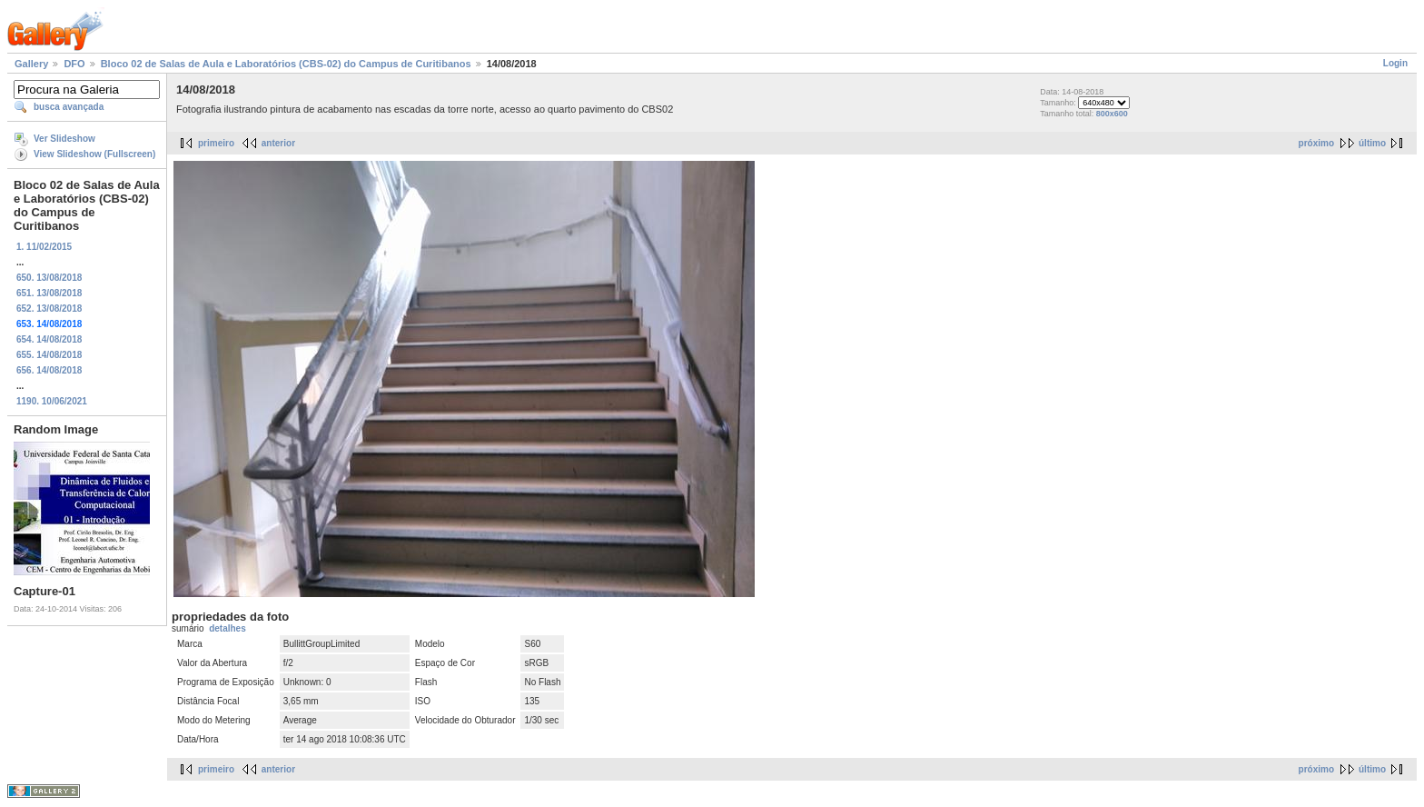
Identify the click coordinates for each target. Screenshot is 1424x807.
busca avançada (69, 107)
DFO (74, 63)
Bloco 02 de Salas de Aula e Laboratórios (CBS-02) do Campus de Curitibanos (286, 63)
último (1372, 143)
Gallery (31, 63)
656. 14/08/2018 (49, 370)
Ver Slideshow (64, 139)
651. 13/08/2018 (49, 293)
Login (1395, 63)
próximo (1316, 143)
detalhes (227, 628)
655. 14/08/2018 (49, 355)
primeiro (216, 143)
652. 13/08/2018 (49, 309)
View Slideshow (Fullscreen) (94, 154)
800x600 (1112, 113)
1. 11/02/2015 (44, 247)
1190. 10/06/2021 (51, 401)
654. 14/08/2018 (49, 339)
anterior (278, 143)
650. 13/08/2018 (49, 278)
